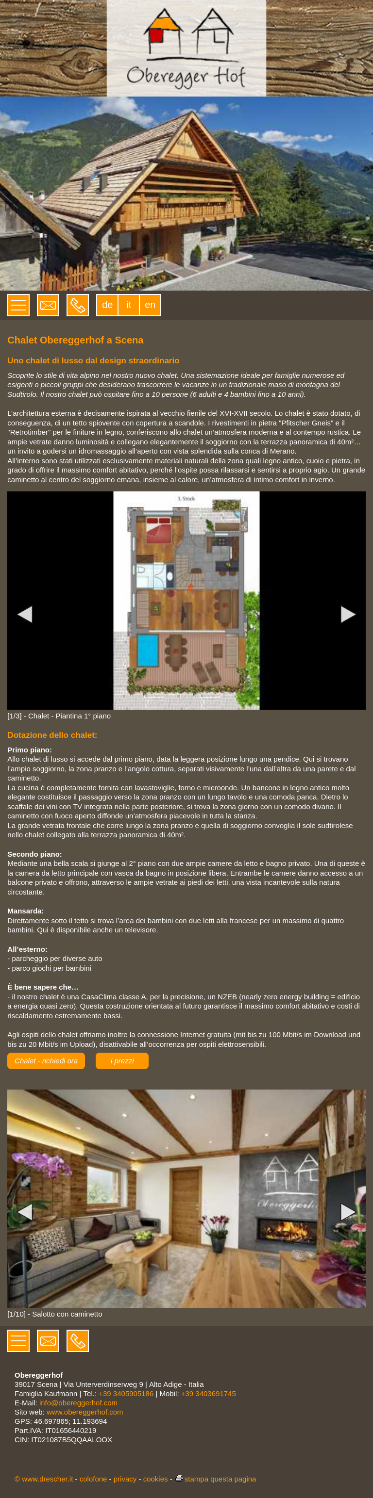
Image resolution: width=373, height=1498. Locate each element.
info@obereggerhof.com (78, 1403)
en (150, 304)
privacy (125, 1479)
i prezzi (122, 1061)
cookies (155, 1479)
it (128, 304)
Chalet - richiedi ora (46, 1061)
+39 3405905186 (126, 1393)
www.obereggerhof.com (85, 1412)
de (107, 304)
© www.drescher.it (44, 1479)
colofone (93, 1479)
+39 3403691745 (208, 1393)
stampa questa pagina (215, 1479)
